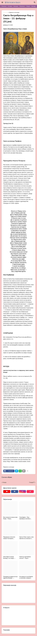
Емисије (16, 6)
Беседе (33, 6)
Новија (4, 482)
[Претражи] (35, 2)
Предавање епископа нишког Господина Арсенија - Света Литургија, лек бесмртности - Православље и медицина (10, 537)
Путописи (22, 6)
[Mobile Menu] (2, 2)
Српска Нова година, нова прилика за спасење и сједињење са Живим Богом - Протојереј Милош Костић (26, 537)
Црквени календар (14, 12)
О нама (10, 6)
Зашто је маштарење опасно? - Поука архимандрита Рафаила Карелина (25, 557)
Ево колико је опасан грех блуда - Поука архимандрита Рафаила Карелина (10, 518)
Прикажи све (16, 477)
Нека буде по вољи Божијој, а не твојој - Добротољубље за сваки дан (10, 557)
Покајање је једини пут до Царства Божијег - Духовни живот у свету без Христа (10, 577)
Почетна (4, 6)
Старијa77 (31, 482)
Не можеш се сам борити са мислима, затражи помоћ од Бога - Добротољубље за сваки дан (26, 577)
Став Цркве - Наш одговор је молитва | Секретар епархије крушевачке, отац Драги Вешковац (26, 518)
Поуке (28, 6)
